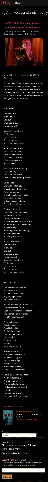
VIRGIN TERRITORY (10, 449)
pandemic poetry (15, 34)
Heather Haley (32, 34)
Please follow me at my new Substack (19, 445)
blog (27, 31)
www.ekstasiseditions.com (26, 419)
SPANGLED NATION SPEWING (15, 453)
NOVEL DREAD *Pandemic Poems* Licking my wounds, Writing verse (22, 25)
